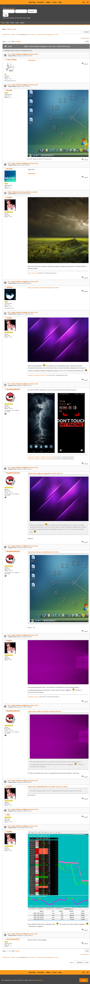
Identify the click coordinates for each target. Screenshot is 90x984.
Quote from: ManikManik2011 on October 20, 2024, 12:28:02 (47, 786)
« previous (83, 38)
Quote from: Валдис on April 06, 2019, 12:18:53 (43, 552)
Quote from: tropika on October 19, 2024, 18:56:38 (44, 711)
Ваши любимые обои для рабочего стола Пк (22, 192)
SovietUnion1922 (12, 939)
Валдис (9, 90)
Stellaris (9, 287)
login (8, 8)
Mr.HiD (9, 169)
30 (9, 41)
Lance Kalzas (11, 60)
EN (88, 2)
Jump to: (72, 962)
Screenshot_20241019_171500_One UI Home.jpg (41, 458)
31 (11, 41)
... (8, 41)
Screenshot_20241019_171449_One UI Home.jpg (41, 457)
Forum (54, 2)
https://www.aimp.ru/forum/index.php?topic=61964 (43, 287)
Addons (48, 2)
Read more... (32, 60)
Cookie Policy (38, 980)
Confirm (83, 980)
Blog (59, 2)
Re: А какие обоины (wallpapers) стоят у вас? (23, 54)
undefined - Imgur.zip (33, 696)
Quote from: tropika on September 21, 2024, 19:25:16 (45, 473)
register (13, 8)
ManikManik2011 (13, 389)
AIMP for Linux (11, 29)
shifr (8, 815)
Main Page (32, 2)
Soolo (29, 34)
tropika (9, 197)
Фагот (33, 34)
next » (88, 38)
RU (84, 2)
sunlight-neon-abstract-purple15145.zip (38, 375)
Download (40, 2)
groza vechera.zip (32, 273)
